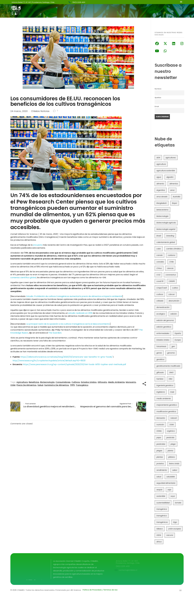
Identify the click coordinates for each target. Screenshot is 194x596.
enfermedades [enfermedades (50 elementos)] (163, 333)
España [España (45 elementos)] (178, 333)
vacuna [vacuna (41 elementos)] (169, 535)
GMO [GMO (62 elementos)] (171, 372)
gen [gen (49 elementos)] (173, 346)
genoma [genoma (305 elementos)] (171, 353)
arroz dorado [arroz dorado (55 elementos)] (162, 196)
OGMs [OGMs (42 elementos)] (159, 431)
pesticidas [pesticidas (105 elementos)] (161, 444)
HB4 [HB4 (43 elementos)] (170, 379)
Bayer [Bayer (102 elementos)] (174, 203)
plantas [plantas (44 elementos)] (160, 457)
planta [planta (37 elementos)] (170, 450)
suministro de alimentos (56, 385)
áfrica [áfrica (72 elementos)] (159, 541)
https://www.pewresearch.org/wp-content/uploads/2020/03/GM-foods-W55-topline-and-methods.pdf (74, 364)
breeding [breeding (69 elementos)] (170, 235)
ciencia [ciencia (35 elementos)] (170, 268)
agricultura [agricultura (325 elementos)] (161, 164)
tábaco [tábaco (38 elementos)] (160, 529)
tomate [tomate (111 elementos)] (178, 502)
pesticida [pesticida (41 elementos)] (170, 437)
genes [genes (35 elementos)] (159, 353)
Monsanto (131, 382)
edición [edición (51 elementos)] (173, 314)
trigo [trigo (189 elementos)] (175, 522)
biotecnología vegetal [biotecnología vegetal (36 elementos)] (166, 229)
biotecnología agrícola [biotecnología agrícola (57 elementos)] (166, 222)
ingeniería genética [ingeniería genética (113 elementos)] (165, 385)
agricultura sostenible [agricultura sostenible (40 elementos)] (166, 170)
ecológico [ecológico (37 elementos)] (161, 314)
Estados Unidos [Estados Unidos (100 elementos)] (163, 340)
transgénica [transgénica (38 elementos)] (162, 509)
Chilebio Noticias (40, 111)
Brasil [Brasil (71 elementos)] (159, 235)
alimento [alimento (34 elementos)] (160, 183)
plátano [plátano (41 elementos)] (171, 457)
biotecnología (47, 382)
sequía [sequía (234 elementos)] (159, 489)
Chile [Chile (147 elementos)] (171, 262)
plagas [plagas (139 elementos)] (159, 450)
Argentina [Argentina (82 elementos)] (161, 190)
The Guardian (54, 332)
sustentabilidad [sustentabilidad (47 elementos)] (163, 502)
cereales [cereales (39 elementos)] (160, 262)
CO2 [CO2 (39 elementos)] (158, 275)
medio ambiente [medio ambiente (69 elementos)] (164, 398)
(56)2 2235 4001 (78, 2)
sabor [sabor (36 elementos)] (174, 470)
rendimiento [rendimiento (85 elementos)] (162, 470)
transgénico (82, 385)
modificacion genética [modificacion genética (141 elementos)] (166, 411)
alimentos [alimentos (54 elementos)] (174, 183)
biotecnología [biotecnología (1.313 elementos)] (162, 216)
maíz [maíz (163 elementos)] (172, 392)
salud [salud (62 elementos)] (159, 476)
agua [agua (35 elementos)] (159, 177)
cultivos (76, 382)
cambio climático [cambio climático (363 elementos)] (173, 248)
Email (157, 106)
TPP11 (72, 385)
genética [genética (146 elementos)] (160, 359)
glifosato (102, 382)
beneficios (34, 382)
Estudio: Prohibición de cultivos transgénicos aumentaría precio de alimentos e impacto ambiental (74, 296)
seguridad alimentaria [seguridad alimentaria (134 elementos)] (166, 483)
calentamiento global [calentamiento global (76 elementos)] (166, 242)
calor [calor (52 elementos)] (159, 248)
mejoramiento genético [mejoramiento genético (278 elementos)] (167, 405)
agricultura (22, 382)
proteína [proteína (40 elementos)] (160, 463)
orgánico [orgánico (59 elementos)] (171, 431)
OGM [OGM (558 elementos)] (172, 424)
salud (40, 385)
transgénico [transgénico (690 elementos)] (162, 515)
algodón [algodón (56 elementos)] (169, 177)
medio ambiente (116, 382)
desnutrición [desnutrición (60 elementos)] (174, 301)
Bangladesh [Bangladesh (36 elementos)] (162, 203)
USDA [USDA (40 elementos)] (159, 535)
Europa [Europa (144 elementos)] (178, 340)
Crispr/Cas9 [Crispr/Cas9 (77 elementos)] (162, 288)
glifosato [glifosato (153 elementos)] (160, 372)
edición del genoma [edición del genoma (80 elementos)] (165, 320)
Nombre (158, 89)
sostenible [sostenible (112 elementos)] (161, 496)
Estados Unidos (89, 382)
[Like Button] (54, 110)
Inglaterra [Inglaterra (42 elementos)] (161, 392)
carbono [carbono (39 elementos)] (171, 255)
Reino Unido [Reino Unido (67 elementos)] (174, 463)
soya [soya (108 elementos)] (173, 496)
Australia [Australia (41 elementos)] (176, 196)
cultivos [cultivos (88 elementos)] (160, 294)
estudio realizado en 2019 (80, 313)
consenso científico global (23, 277)
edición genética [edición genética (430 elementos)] (164, 327)
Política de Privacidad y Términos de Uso (100, 590)
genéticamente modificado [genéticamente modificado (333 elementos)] (168, 366)
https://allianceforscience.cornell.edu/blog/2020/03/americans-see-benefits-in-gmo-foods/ (67, 356)
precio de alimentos (26, 385)
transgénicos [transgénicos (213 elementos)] (162, 522)
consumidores (63, 382)
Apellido (158, 98)
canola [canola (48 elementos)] (159, 255)
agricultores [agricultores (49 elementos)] (171, 157)
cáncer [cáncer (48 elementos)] (172, 294)
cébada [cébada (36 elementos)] (160, 301)
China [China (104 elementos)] (159, 268)
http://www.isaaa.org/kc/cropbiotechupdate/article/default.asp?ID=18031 (49, 360)
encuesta (37, 245)
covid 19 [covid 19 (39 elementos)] (160, 281)
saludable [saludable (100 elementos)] (171, 476)
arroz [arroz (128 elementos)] (172, 190)
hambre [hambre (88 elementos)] (160, 379)
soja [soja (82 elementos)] (169, 489)
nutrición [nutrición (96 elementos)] (160, 424)
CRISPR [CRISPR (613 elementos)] (172, 281)
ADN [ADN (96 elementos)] (158, 157)
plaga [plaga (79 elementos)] (173, 444)
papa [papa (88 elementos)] (159, 437)
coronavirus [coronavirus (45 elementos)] (171, 275)
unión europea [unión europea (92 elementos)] (174, 529)
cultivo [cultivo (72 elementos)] (175, 288)
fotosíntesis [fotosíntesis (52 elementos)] (161, 346)
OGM (12, 385)
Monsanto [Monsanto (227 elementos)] (161, 418)
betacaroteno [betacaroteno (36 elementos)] (162, 209)
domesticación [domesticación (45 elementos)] (163, 307)
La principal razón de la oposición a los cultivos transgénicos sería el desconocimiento (68, 323)
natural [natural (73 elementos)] (173, 418)
